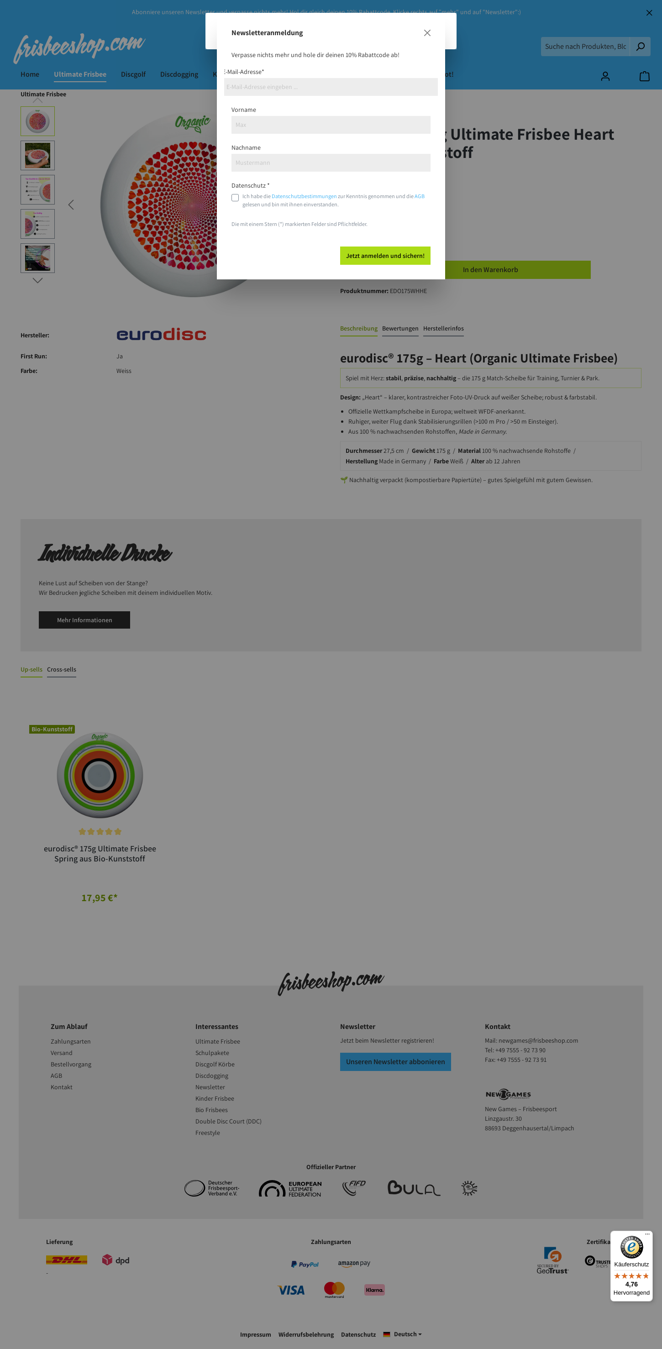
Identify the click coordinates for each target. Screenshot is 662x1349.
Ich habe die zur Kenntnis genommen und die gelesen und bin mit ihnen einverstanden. (333, 200)
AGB (420, 196)
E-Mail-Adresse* (243, 72)
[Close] (427, 32)
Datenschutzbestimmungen (304, 196)
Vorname (243, 109)
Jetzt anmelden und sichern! (385, 256)
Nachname (246, 147)
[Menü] (647, 1236)
